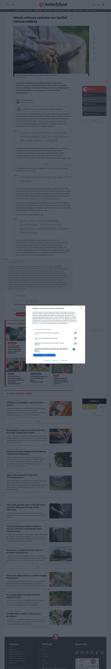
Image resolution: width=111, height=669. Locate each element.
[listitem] (55, 329)
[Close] (82, 308)
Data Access (55, 360)
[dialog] (55, 335)
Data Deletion (46, 360)
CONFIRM (44, 355)
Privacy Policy (64, 360)
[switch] (75, 333)
